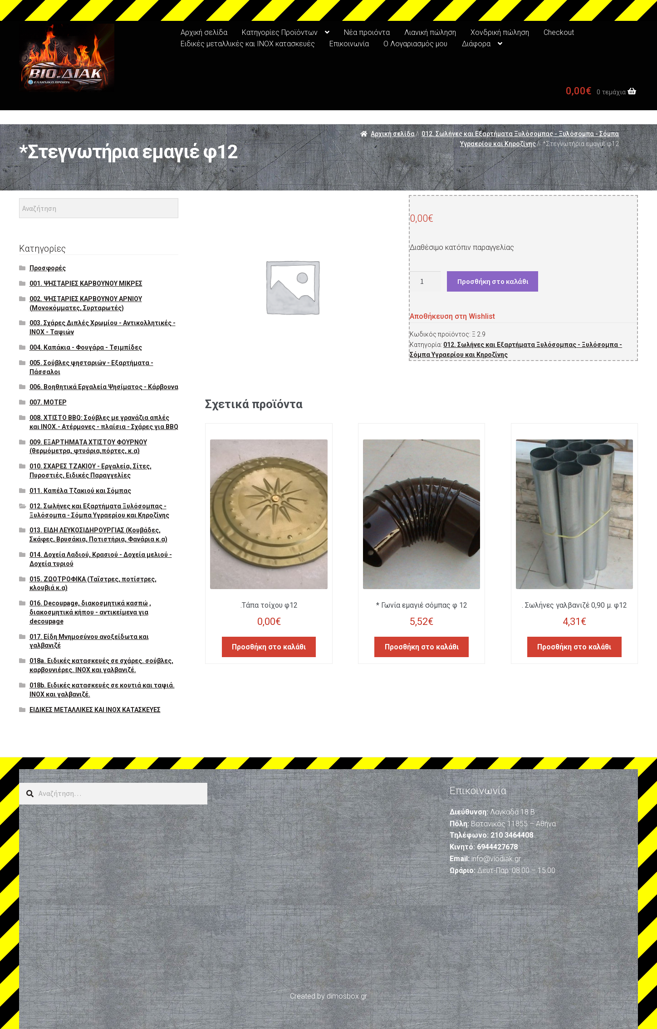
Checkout (559, 32)
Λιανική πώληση (430, 32)
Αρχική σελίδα (204, 32)
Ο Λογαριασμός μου (415, 43)
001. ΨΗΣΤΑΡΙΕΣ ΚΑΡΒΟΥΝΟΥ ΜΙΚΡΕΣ (85, 283)
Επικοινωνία (349, 43)
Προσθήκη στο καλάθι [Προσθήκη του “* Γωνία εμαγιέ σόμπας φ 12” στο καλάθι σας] (422, 644)
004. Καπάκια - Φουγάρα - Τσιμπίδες (85, 347)
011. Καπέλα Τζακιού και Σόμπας (80, 490)
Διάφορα (476, 43)
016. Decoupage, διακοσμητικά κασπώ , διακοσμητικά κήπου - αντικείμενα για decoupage (90, 612)
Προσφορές (47, 268)
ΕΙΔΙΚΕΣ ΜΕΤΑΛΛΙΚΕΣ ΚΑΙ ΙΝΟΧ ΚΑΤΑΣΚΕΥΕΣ (95, 709)
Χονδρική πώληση (500, 32)
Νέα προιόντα (367, 32)
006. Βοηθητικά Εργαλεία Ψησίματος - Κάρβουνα (103, 386)
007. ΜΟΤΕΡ (48, 402)
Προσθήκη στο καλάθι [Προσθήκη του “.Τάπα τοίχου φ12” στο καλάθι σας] (269, 644)
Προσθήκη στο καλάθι (492, 281)
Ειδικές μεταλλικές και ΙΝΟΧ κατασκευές (248, 43)
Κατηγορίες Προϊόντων (280, 32)
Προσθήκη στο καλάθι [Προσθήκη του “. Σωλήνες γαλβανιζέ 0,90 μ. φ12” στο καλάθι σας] (574, 644)
